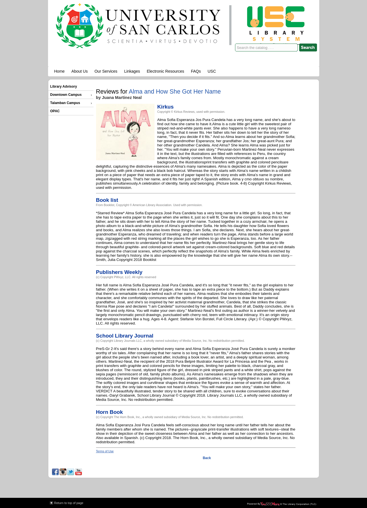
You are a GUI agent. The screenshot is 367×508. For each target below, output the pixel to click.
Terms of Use (105, 451)
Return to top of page (68, 503)
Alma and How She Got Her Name (175, 91)
